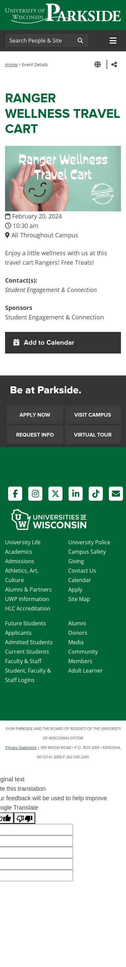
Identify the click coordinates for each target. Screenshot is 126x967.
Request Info (35, 435)
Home (11, 64)
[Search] (38, 40)
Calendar (79, 580)
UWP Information (27, 599)
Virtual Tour (93, 435)
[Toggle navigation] (113, 40)
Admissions (19, 561)
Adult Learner (85, 670)
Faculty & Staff (23, 661)
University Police (89, 542)
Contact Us (82, 570)
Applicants (18, 632)
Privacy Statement (21, 747)
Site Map (79, 599)
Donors (77, 632)
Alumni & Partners (28, 589)
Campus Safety (87, 551)
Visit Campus (92, 415)
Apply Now (34, 415)
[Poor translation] (24, 818)
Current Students (27, 651)
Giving (76, 561)
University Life (23, 542)
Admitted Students (29, 642)
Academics (18, 551)
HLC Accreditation (27, 608)
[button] (98, 64)
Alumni (77, 623)
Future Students (25, 623)
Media (76, 642)
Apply (75, 589)
